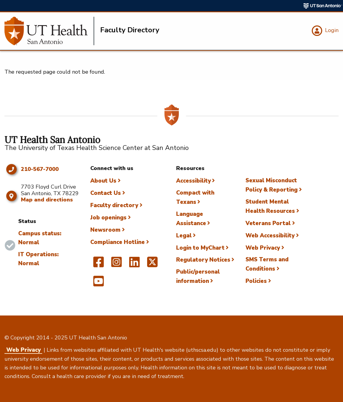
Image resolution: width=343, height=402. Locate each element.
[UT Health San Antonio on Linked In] (134, 264)
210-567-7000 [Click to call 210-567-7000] (40, 169)
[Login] (324, 30)
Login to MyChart (200, 248)
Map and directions (47, 199)
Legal (184, 235)
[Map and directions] (11, 196)
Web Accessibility (270, 235)
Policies (256, 281)
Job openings (108, 218)
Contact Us (105, 193)
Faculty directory (114, 205)
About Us (103, 181)
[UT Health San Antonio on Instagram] (116, 264)
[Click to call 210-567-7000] (11, 169)
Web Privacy (263, 248)
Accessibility (193, 181)
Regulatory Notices (203, 260)
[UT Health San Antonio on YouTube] (98, 284)
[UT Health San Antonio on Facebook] (98, 264)
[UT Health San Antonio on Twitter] (152, 264)
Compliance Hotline (117, 242)
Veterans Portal (268, 223)
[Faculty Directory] (49, 31)
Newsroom (105, 230)
